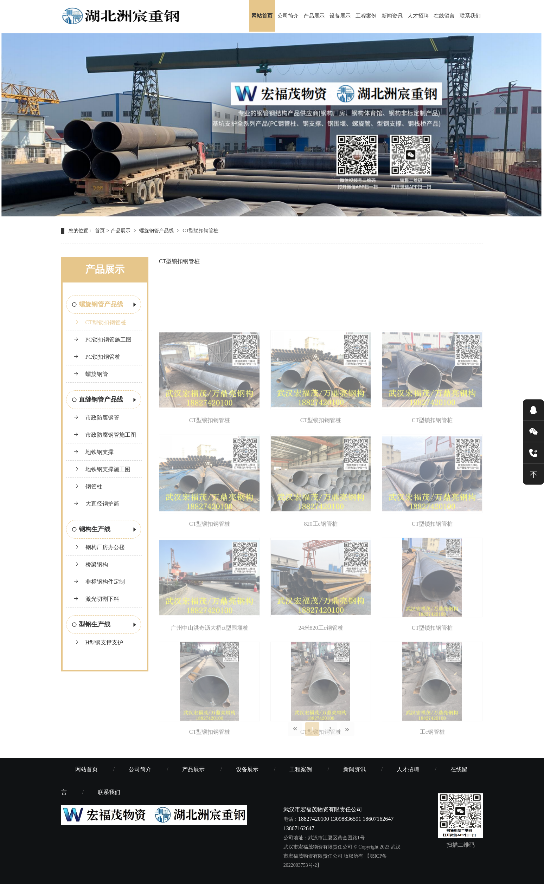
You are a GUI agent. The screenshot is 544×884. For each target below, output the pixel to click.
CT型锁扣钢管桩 (200, 230)
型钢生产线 (105, 625)
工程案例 (366, 16)
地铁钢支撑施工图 (101, 469)
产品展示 (314, 16)
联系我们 (470, 16)
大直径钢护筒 (96, 504)
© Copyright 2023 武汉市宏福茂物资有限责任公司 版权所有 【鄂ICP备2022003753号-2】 (342, 856)
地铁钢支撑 (93, 452)
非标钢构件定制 (99, 582)
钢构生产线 (105, 530)
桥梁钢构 (90, 564)
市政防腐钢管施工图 (104, 435)
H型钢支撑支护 (98, 642)
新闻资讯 (392, 16)
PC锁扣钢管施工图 (102, 340)
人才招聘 (418, 16)
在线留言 (444, 16)
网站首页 (262, 16)
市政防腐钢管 (96, 418)
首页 (100, 230)
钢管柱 (87, 486)
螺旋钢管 (90, 374)
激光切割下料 (96, 599)
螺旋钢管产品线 (156, 230)
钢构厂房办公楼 (99, 547)
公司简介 (288, 16)
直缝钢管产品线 (105, 400)
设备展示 (340, 16)
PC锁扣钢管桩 (97, 357)
